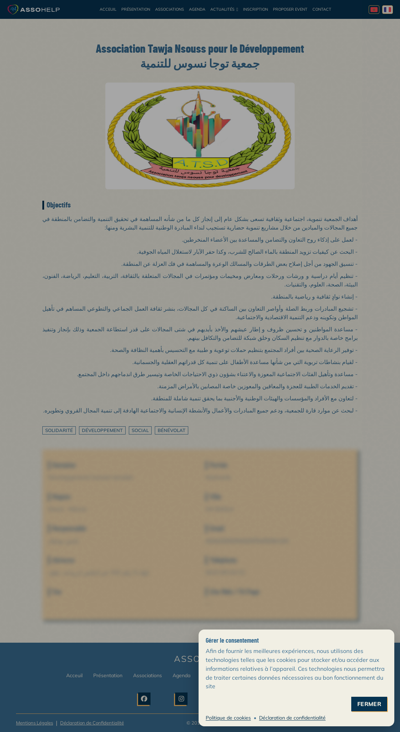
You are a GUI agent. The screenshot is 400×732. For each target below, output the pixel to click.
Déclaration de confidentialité (292, 718)
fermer (369, 704)
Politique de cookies (228, 718)
